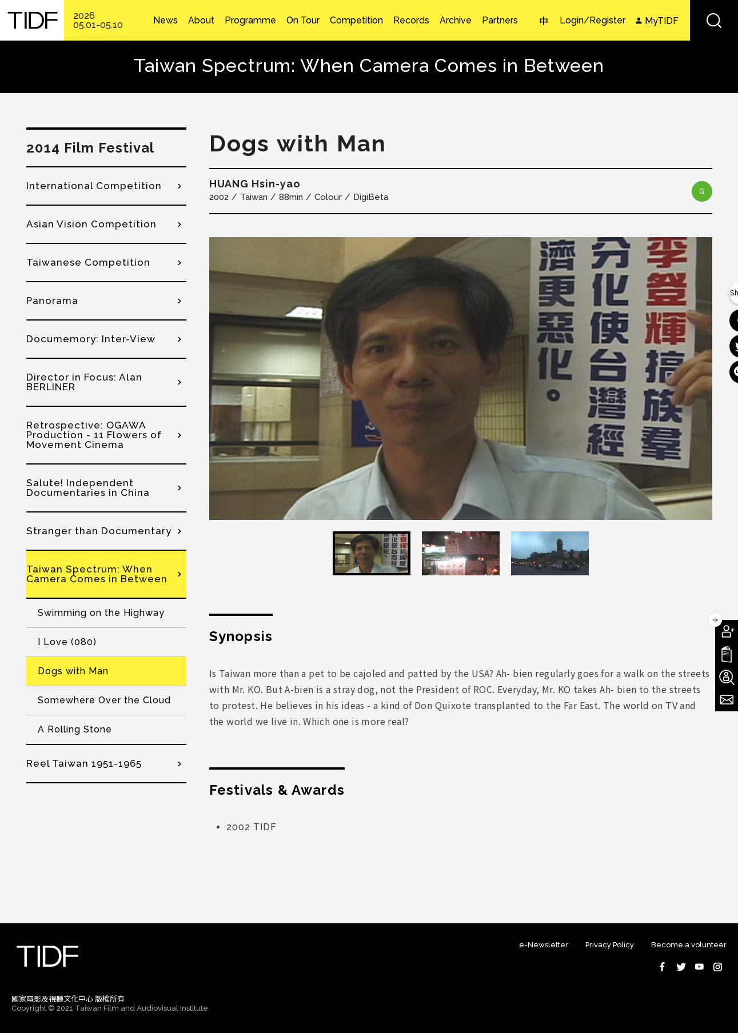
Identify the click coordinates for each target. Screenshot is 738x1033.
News (165, 20)
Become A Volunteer (726, 677)
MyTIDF (662, 20)
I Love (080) (67, 641)
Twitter (681, 967)
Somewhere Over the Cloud (104, 700)
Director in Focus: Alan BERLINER (84, 382)
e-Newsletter (543, 944)
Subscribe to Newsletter (726, 699)
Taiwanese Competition (88, 262)
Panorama (52, 300)
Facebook (662, 967)
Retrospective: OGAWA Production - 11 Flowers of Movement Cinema (94, 434)
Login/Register (592, 20)
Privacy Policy (609, 944)
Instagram (717, 967)
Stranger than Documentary (98, 530)
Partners (500, 20)
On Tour (303, 20)
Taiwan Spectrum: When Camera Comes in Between (96, 573)
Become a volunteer (689, 944)
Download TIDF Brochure (726, 654)
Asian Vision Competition (91, 224)
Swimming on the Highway (101, 612)
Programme (250, 20)
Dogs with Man (73, 671)
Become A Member (726, 631)
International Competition (94, 185)
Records (411, 20)
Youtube (699, 967)
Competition (356, 20)
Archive (456, 20)
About (201, 20)
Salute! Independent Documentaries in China (88, 487)
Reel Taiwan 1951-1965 (84, 763)
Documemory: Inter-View (90, 339)
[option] (460, 378)
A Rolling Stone (75, 729)
